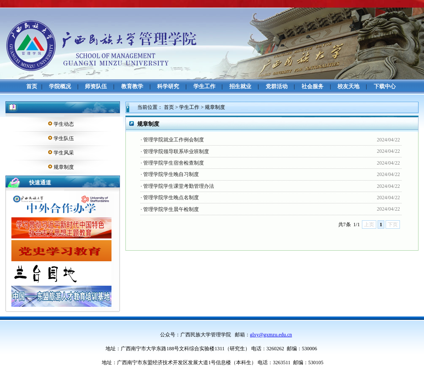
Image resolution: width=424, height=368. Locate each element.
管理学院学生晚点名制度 (171, 197)
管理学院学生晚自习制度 (171, 174)
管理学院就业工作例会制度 (173, 140)
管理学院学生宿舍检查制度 (173, 163)
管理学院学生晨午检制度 (171, 209)
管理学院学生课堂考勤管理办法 (178, 186)
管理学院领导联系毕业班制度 (176, 151)
